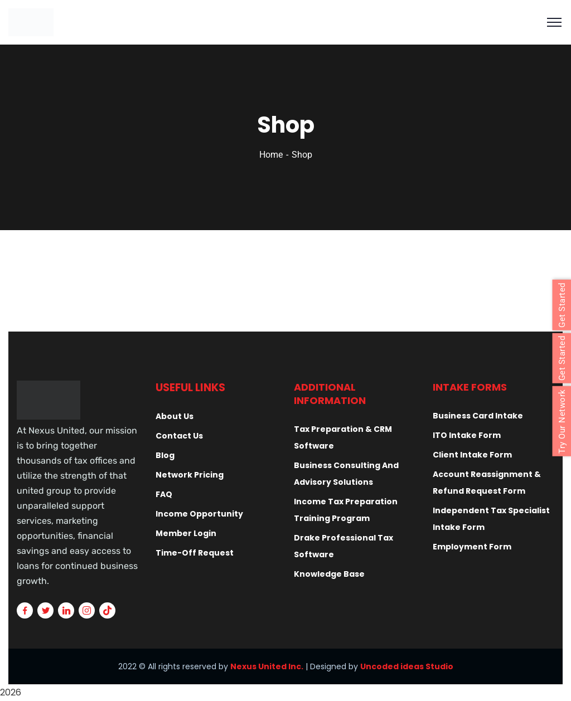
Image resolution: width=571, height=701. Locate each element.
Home (271, 154)
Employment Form (472, 546)
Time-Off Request (195, 552)
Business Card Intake (478, 415)
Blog (165, 455)
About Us (174, 416)
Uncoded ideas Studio (406, 666)
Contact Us (179, 435)
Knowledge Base (329, 574)
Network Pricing (190, 474)
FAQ (164, 494)
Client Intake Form (472, 454)
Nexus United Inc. (266, 666)
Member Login (186, 533)
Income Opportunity (199, 513)
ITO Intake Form (467, 435)
